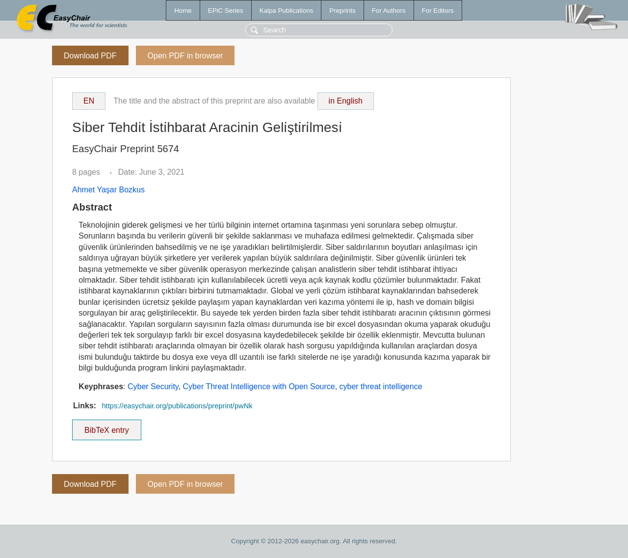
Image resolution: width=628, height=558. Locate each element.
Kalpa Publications (287, 10)
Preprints (342, 10)
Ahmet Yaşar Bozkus (108, 190)
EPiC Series (225, 10)
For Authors (389, 10)
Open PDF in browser (185, 56)
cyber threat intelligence (381, 386)
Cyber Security (153, 386)
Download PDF (90, 56)
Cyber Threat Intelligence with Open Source (259, 386)
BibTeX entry (106, 427)
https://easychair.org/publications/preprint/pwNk (177, 406)
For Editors (438, 10)
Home (183, 10)
